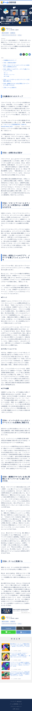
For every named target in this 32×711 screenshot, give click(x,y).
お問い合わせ (16, 709)
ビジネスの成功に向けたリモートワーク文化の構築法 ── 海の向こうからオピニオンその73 (15, 21)
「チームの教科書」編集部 (12, 29)
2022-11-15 (9, 28)
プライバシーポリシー (16, 706)
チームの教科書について (16, 704)
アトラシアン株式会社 (16, 701)
